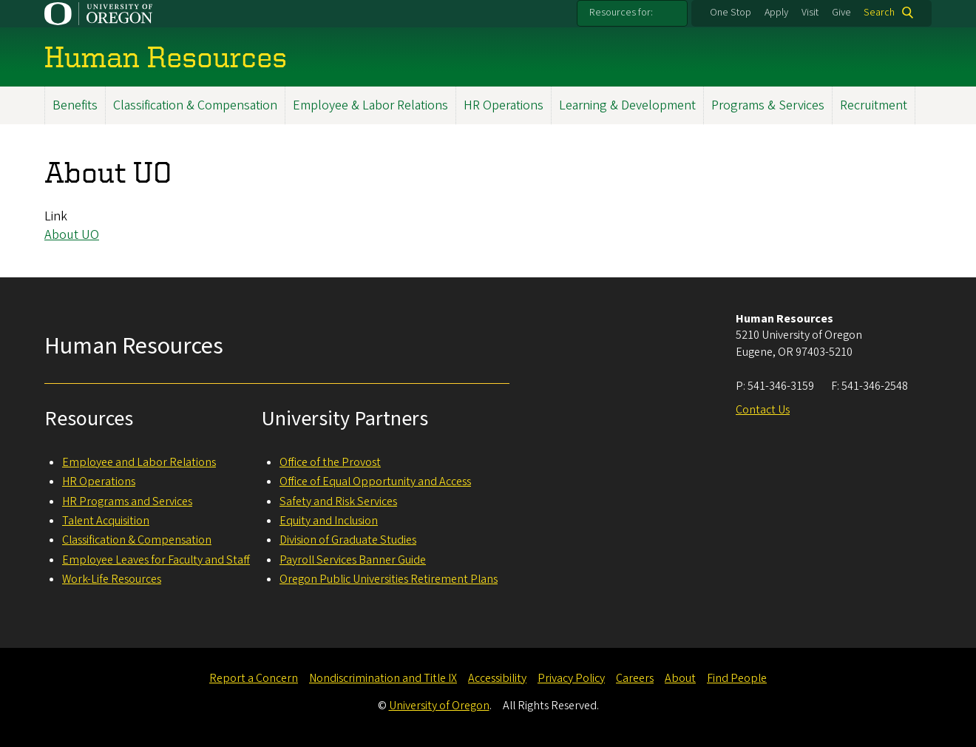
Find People (737, 678)
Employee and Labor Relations (139, 462)
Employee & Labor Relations (370, 105)
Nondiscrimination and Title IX (383, 678)
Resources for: (621, 12)
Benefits (75, 105)
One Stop (730, 12)
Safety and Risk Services (338, 501)
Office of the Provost (330, 462)
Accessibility (497, 678)
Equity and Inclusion (328, 521)
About (680, 678)
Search (879, 12)
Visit (810, 12)
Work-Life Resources (111, 579)
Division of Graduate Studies (347, 540)
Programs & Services (767, 105)
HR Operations (503, 105)
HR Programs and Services (127, 501)
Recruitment (873, 105)
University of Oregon (439, 705)
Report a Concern (253, 678)
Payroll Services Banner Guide (352, 560)
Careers (635, 678)
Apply (776, 12)
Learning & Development (627, 105)
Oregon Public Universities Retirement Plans (388, 579)
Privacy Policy (571, 678)
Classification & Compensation (195, 105)
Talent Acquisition (105, 521)
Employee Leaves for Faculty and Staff (156, 560)
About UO (71, 235)
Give (841, 12)
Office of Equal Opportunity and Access (375, 481)
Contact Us (763, 410)
